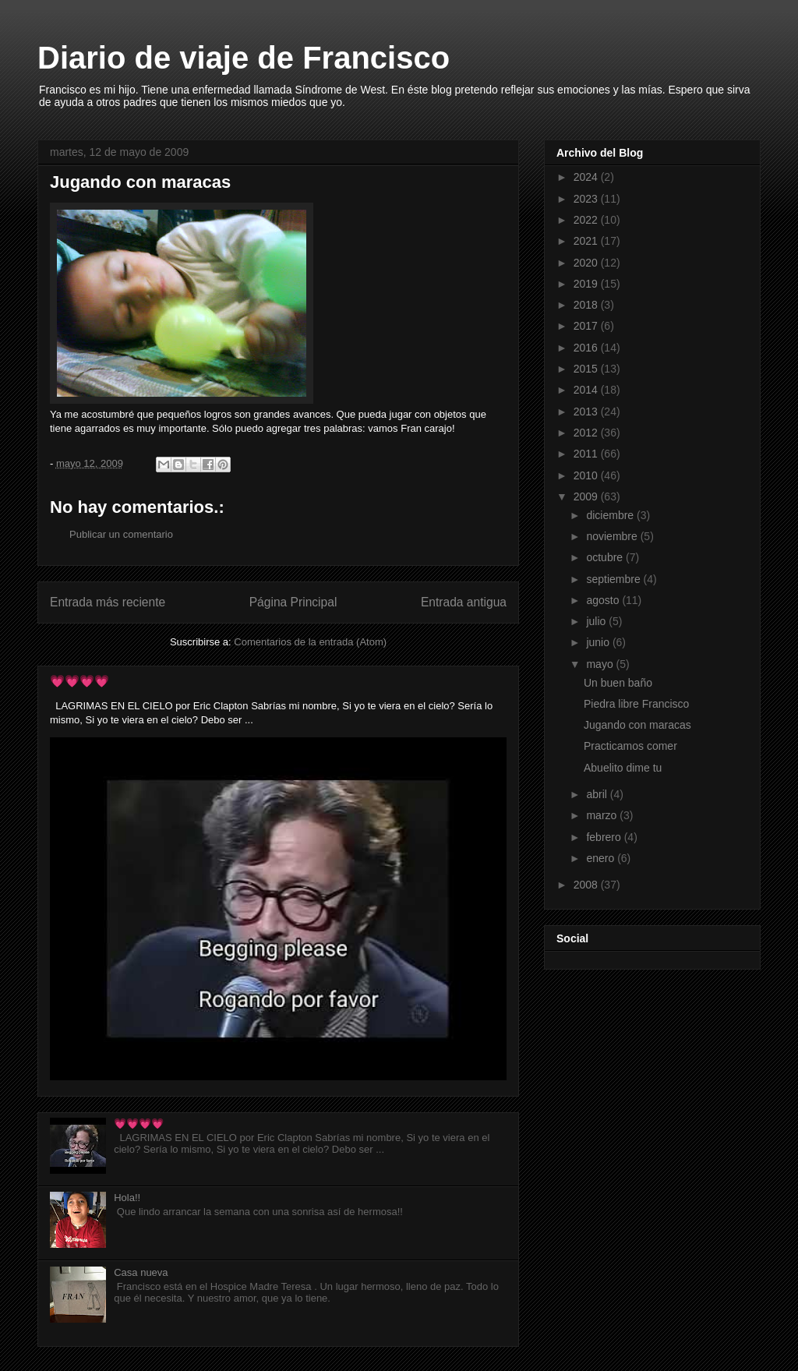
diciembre (611, 515)
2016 (587, 347)
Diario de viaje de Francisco (243, 58)
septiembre (614, 579)
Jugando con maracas (637, 725)
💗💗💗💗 (79, 680)
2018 (587, 305)
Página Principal (293, 602)
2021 (587, 241)
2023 (587, 199)
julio (597, 621)
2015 (587, 368)
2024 (587, 177)
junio (599, 642)
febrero (604, 837)
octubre (606, 557)
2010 (587, 475)
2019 (587, 283)
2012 (587, 432)
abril (597, 794)
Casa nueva (141, 1272)
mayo (601, 664)
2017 (587, 326)
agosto (604, 600)
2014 (587, 389)
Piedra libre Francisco (636, 704)
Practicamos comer (630, 746)
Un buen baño (618, 683)
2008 (587, 884)
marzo (603, 815)
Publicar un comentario (121, 534)
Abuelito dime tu (623, 767)
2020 (587, 262)
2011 (587, 453)
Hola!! (127, 1197)
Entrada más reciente (107, 602)
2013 (587, 411)
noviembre (613, 536)
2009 (587, 496)
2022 (587, 220)
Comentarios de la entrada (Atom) (310, 642)
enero (601, 858)
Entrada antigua (464, 602)
